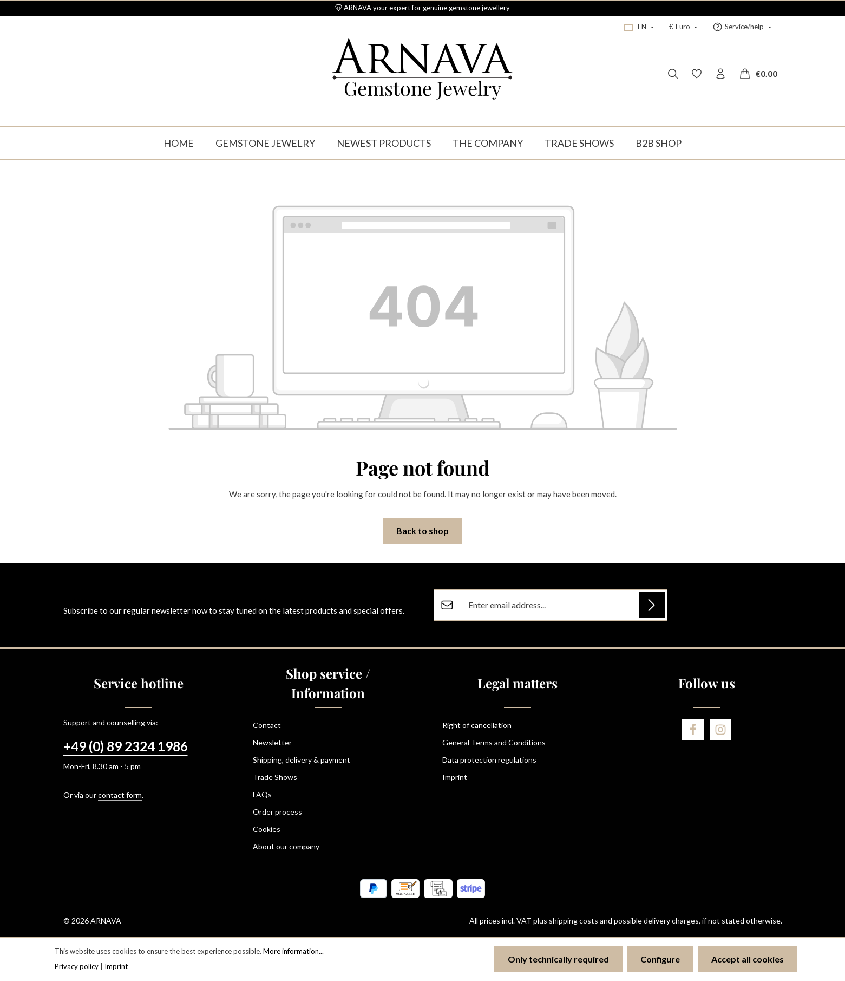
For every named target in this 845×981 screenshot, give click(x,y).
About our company (286, 846)
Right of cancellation (477, 725)
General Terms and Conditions (494, 742)
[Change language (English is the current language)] (639, 27)
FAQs (262, 794)
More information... (293, 951)
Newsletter (272, 742)
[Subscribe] (652, 605)
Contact (267, 725)
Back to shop (422, 530)
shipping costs (573, 920)
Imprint (454, 777)
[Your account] (720, 74)
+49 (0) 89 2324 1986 (125, 746)
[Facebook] (693, 729)
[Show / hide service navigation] (742, 27)
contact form (120, 795)
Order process (277, 811)
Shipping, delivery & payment (301, 759)
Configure (660, 959)
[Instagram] (720, 729)
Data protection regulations (489, 759)
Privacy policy (77, 966)
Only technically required (558, 959)
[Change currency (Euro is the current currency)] (683, 27)
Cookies (266, 829)
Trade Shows (275, 777)
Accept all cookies (747, 959)
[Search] (673, 74)
